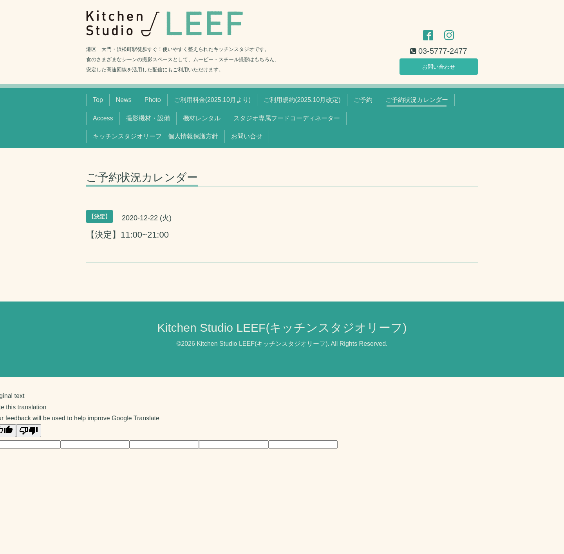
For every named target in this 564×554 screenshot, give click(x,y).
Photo (153, 99)
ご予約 (363, 99)
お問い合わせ (438, 65)
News (124, 99)
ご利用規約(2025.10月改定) (302, 99)
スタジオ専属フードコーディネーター (286, 118)
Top (98, 99)
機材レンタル (202, 118)
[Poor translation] (28, 430)
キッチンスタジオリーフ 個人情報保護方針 (155, 136)
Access (103, 118)
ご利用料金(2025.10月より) (212, 99)
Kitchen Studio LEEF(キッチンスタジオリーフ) (282, 327)
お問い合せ (246, 136)
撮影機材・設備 (148, 118)
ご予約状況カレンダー (416, 99)
